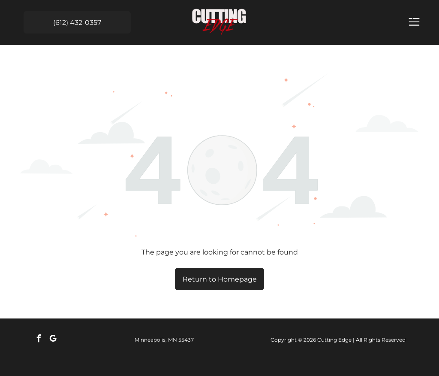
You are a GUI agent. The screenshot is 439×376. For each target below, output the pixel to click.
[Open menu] (414, 22)
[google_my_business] (53, 340)
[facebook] (39, 340)
